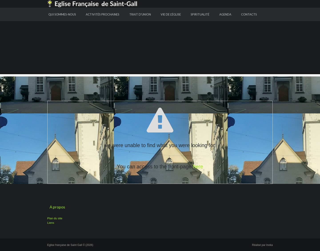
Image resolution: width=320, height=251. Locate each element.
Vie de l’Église (171, 14)
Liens (50, 222)
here (198, 166)
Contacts (249, 14)
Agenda (225, 14)
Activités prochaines (102, 14)
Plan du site (54, 218)
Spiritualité (200, 14)
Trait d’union (140, 14)
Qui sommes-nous (62, 14)
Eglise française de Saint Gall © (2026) (70, 245)
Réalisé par (262, 245)
